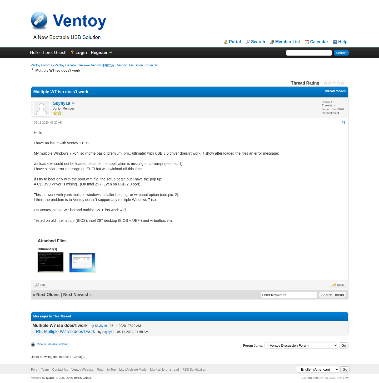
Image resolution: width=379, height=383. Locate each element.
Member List (287, 42)
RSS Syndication (194, 369)
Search (258, 42)
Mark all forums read (164, 369)
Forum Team (40, 369)
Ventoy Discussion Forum (135, 65)
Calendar (319, 42)
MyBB (50, 377)
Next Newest (75, 294)
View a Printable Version (52, 344)
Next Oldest (48, 294)
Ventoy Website (82, 369)
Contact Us (60, 369)
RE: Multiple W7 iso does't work (65, 331)
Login (81, 52)
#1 (343, 122)
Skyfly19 (61, 103)
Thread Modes (335, 91)
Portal (235, 42)
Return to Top (106, 369)
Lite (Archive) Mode (133, 369)
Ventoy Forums (41, 65)
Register (99, 52)
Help (342, 42)
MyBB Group (82, 377)
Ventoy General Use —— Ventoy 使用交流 (84, 65)
